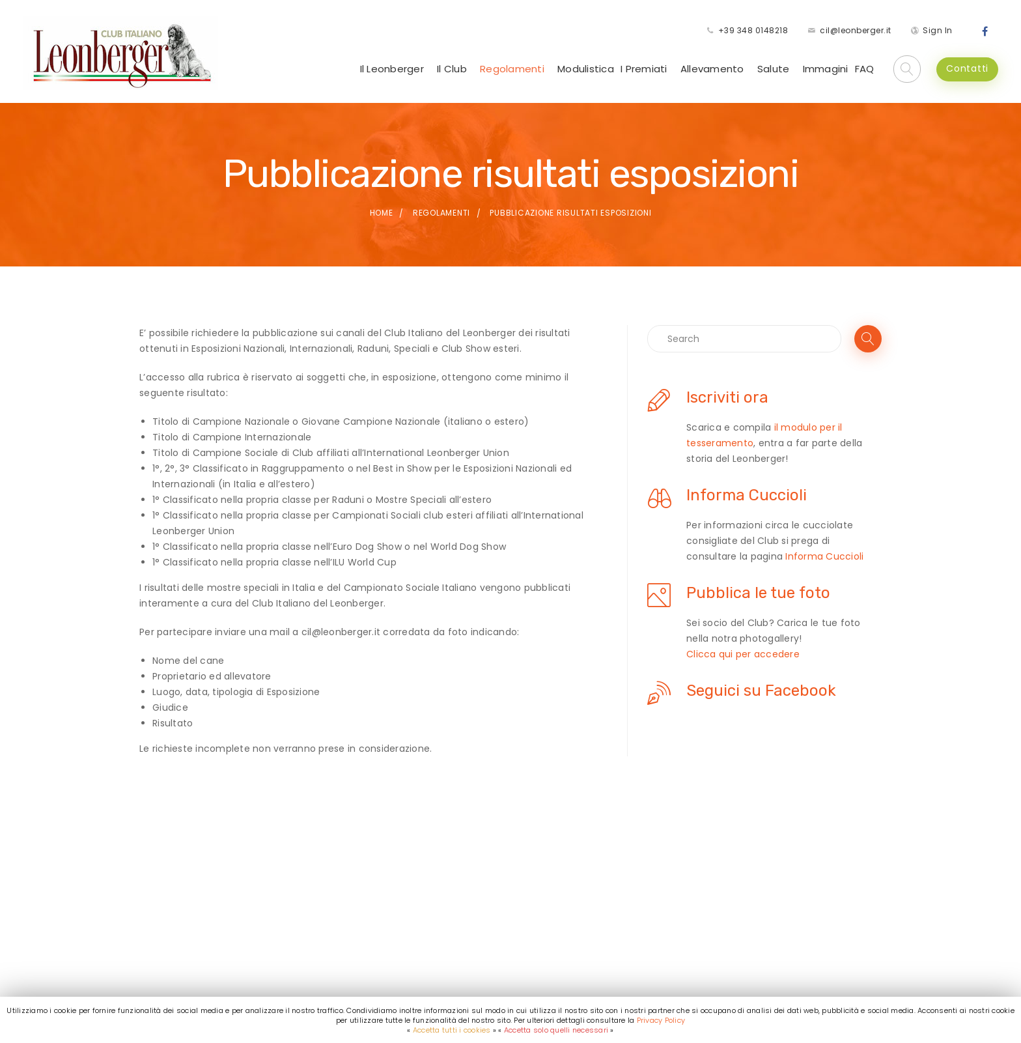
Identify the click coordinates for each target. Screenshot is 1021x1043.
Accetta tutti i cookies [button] (452, 1030)
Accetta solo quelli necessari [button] (556, 1030)
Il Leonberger (392, 69)
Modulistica (585, 69)
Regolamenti (512, 69)
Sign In (938, 30)
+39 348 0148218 (753, 30)
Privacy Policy (661, 1020)
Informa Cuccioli (824, 556)
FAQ (864, 69)
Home (381, 212)
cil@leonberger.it (855, 30)
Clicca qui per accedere (743, 654)
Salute (773, 69)
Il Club (452, 69)
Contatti (967, 68)
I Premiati (644, 69)
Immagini (825, 69)
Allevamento (712, 69)
